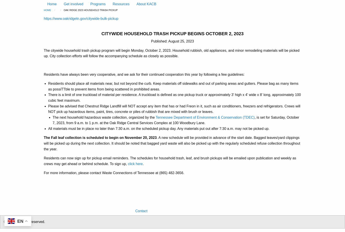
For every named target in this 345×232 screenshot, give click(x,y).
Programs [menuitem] (98, 4)
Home (47, 10)
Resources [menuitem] (121, 4)
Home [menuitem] (52, 4)
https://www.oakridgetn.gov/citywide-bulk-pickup (81, 18)
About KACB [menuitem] (146, 4)
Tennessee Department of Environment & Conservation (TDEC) (205, 117)
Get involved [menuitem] (73, 4)
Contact (141, 211)
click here (135, 164)
